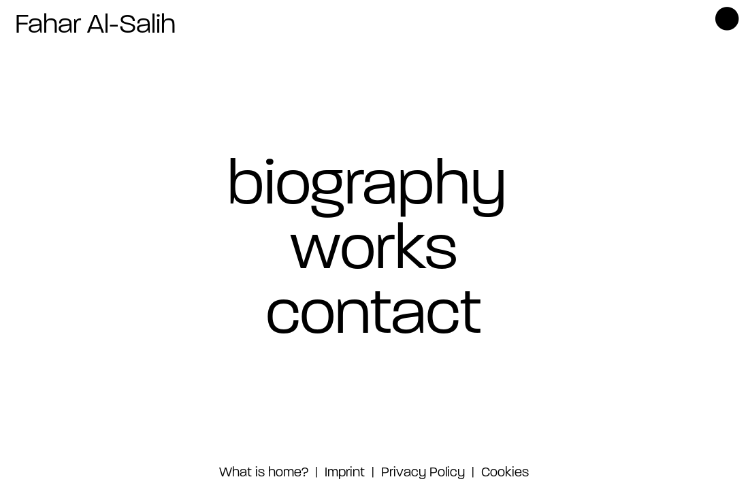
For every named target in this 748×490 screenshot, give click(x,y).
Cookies (505, 473)
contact (373, 316)
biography (366, 187)
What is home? (263, 473)
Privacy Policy (423, 473)
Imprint (343, 473)
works (374, 252)
